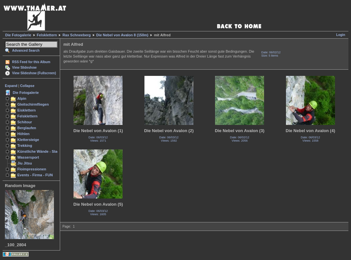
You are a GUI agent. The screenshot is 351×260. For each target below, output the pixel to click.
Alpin (21, 98)
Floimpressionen (31, 169)
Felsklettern (47, 35)
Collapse (27, 86)
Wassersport (28, 157)
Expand (11, 86)
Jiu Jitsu (24, 163)
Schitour (24, 122)
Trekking (24, 145)
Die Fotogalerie (18, 35)
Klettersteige (28, 140)
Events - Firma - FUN (35, 175)
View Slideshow (24, 67)
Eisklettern (26, 110)
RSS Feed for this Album (31, 62)
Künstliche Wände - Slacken (41, 151)
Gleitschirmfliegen (33, 104)
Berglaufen (26, 128)
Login (340, 35)
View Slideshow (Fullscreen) (34, 73)
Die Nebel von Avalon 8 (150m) (122, 35)
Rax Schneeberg (76, 35)
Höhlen (23, 134)
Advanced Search (26, 50)
